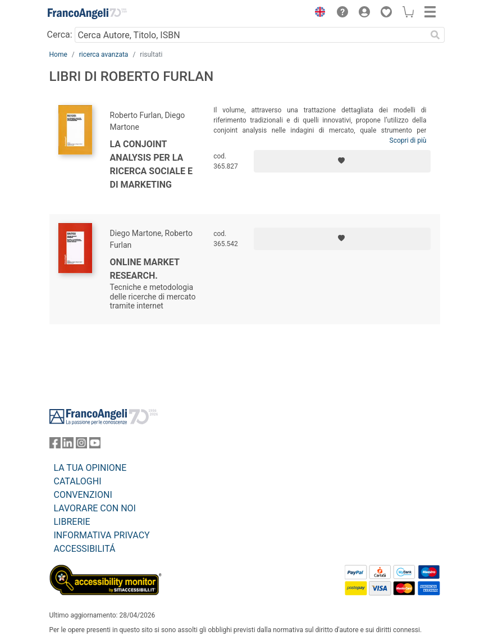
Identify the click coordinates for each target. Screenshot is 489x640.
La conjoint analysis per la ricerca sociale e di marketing (151, 164)
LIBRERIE (72, 521)
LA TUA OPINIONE (90, 467)
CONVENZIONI (83, 494)
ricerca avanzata (104, 54)
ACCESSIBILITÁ (85, 548)
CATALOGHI (78, 481)
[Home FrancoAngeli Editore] (87, 13)
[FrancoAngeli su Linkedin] (68, 445)
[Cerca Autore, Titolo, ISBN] (251, 35)
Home (58, 54)
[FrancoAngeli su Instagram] (81, 445)
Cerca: (59, 34)
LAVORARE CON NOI (95, 508)
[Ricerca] (436, 35)
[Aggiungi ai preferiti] (342, 161)
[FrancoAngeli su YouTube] (94, 445)
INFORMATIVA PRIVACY (102, 535)
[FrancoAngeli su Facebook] (55, 445)
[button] (317, 13)
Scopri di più (408, 140)
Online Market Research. (145, 269)
